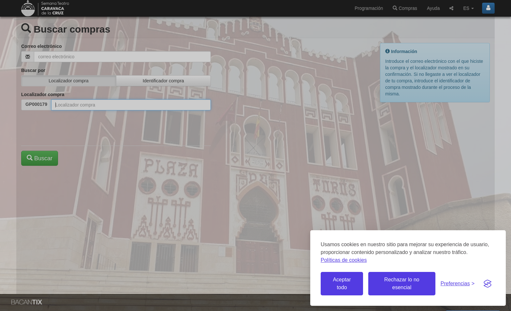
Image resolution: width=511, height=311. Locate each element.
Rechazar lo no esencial (401, 283)
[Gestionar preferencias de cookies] (457, 283)
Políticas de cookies (344, 260)
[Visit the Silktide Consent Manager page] (487, 283)
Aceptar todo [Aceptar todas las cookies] (342, 283)
